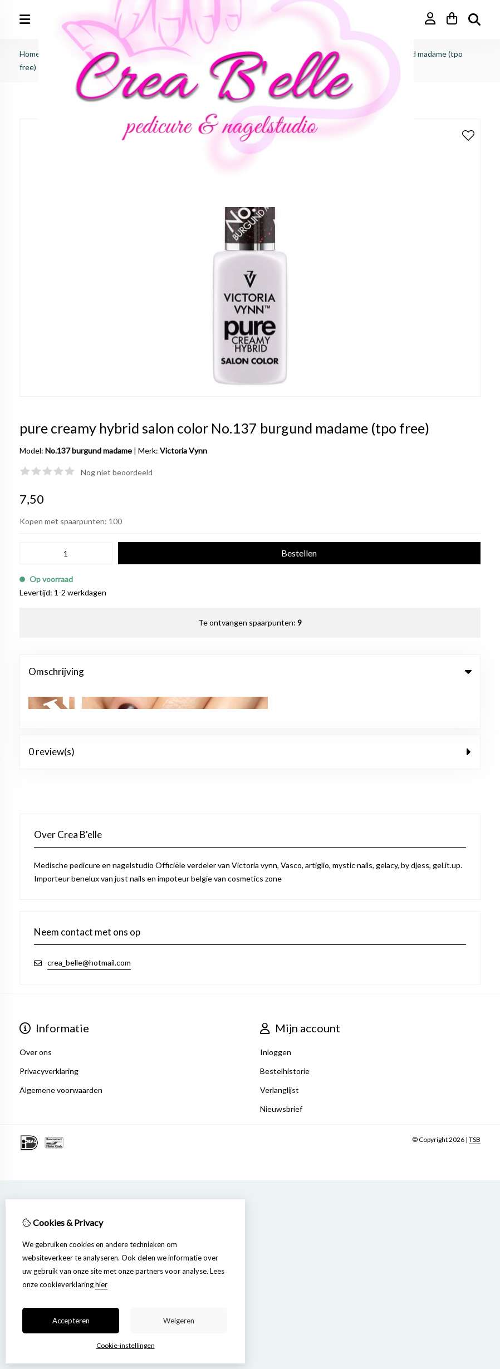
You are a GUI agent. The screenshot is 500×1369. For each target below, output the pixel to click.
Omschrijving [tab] (250, 671)
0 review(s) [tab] (250, 711)
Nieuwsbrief (281, 1068)
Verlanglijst (279, 1050)
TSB (475, 1099)
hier (101, 1284)
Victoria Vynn (183, 450)
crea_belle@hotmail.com (89, 922)
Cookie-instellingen (125, 1345)
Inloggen (275, 1012)
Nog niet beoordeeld (117, 472)
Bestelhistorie (285, 1031)
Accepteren (71, 1320)
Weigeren (178, 1320)
